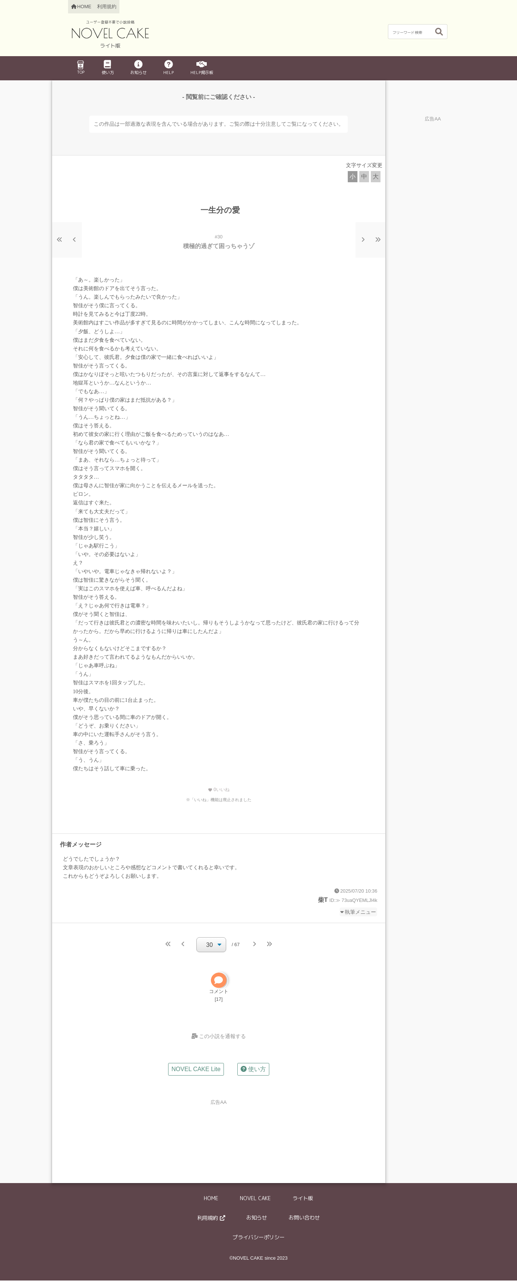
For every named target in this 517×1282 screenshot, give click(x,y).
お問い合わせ (304, 1219)
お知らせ (138, 67)
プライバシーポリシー (258, 1239)
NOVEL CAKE (255, 1200)
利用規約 (106, 6)
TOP (80, 68)
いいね (218, 789)
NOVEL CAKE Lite (196, 1071)
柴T (323, 900)
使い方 (108, 67)
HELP (168, 67)
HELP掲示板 (201, 67)
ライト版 (302, 1200)
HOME (211, 1200)
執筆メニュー (360, 912)
